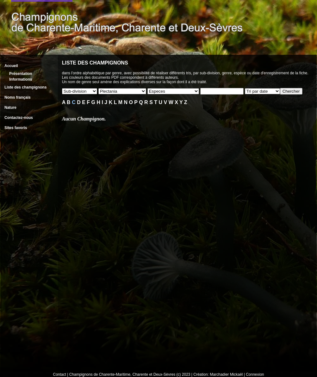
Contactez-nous (18, 117)
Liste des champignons (25, 87)
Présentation (20, 73)
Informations (20, 79)
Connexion (255, 374)
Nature (10, 107)
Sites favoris (15, 128)
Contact (59, 374)
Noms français (17, 97)
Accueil (11, 66)
